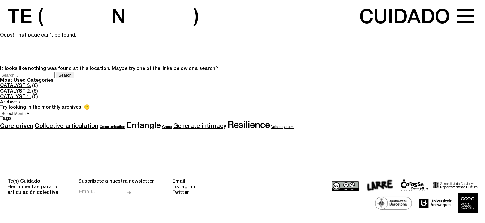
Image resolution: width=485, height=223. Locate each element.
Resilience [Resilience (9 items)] (249, 125)
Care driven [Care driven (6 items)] (16, 127)
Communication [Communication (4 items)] (112, 127)
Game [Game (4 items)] (167, 127)
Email (178, 181)
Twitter (180, 192)
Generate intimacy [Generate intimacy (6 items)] (199, 127)
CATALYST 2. (15, 91)
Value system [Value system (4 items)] (282, 127)
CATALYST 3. (15, 86)
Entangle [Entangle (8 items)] (144, 126)
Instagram (184, 187)
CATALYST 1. (15, 97)
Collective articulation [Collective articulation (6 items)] (66, 127)
